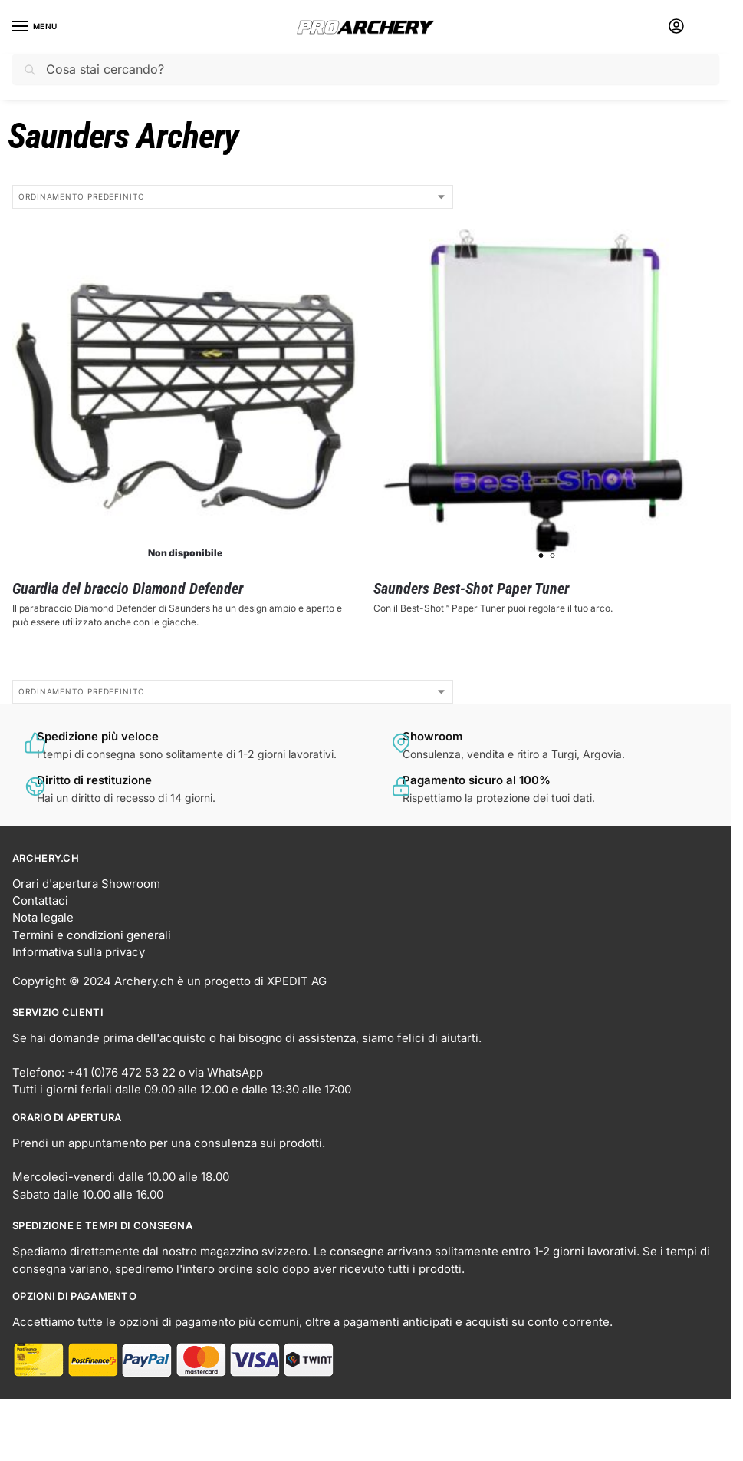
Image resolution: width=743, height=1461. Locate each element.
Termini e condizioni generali (91, 935)
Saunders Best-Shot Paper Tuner (471, 588)
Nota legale (43, 918)
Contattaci (40, 901)
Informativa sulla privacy (78, 952)
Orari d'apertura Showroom (86, 884)
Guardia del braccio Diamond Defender (127, 588)
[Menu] (35, 26)
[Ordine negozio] (232, 197)
